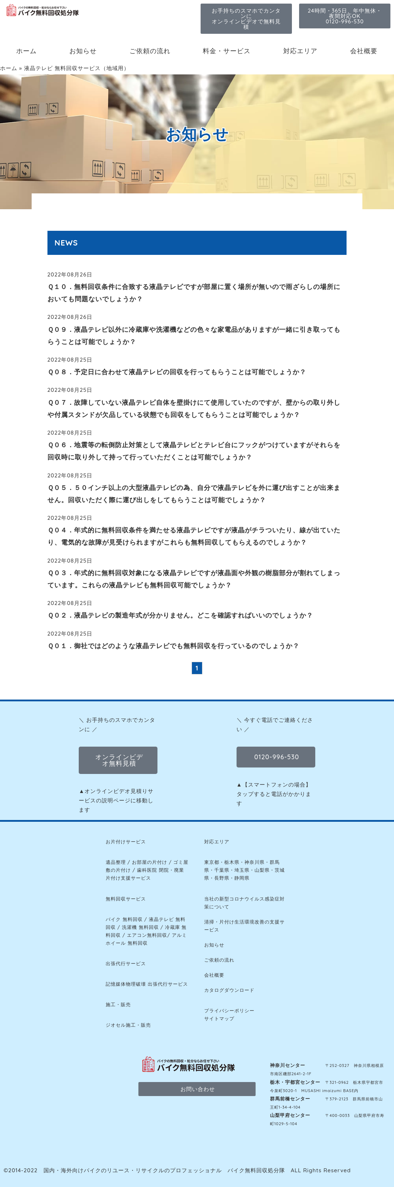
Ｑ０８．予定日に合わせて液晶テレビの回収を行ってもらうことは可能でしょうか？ (176, 372)
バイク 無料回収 (124, 919)
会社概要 (363, 51)
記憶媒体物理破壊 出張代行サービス (147, 984)
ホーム (26, 51)
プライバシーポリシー (229, 1010)
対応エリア (300, 51)
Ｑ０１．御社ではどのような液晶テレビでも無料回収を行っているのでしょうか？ (173, 646)
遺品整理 (116, 862)
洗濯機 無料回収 (140, 927)
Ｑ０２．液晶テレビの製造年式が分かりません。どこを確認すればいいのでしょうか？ (180, 615)
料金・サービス (227, 51)
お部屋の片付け (149, 862)
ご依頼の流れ (149, 51)
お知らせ (83, 51)
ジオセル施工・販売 (128, 1025)
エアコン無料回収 (147, 935)
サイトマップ (219, 1018)
